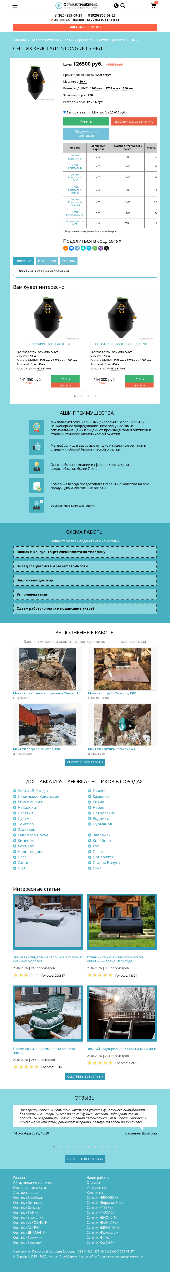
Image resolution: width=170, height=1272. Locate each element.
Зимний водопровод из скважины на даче (122, 1049)
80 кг (83, 82)
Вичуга (99, 790)
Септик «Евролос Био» (105, 1202)
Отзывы (93, 1183)
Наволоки (27, 807)
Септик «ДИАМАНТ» (29, 1232)
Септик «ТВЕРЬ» (100, 1207)
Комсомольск (30, 801)
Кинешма (26, 840)
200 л (91, 95)
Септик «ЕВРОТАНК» (103, 1227)
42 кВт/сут (94, 102)
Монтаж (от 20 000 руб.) (109, 113)
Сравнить (65, 385)
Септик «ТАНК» (25, 1212)
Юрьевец (26, 829)
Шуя (22, 868)
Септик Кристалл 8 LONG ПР (75, 202)
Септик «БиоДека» (28, 1197)
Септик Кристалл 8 (75, 166)
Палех (98, 851)
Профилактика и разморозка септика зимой (44, 1051)
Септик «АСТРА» (26, 1227)
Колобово (102, 840)
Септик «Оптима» (27, 1202)
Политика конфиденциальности (120, 1257)
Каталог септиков (44, 40)
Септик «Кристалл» (78, 40)
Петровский (104, 812)
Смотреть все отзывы (85, 1159)
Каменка (101, 796)
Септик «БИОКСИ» (102, 1217)
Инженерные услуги (29, 1187)
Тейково (26, 824)
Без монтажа (76, 113)
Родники (101, 818)
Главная (19, 40)
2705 (111, 89)
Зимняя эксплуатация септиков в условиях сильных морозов (48, 959)
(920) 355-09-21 (68, 15)
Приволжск (103, 857)
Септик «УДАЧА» (100, 1242)
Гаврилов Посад (33, 835)
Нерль (98, 807)
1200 (96, 89)
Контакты (95, 1192)
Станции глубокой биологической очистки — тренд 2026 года (115, 959)
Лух (96, 846)
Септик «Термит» (27, 1237)
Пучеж (23, 818)
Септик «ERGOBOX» (102, 1197)
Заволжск (101, 835)
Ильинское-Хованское (38, 796)
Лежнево (26, 846)
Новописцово (31, 851)
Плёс (22, 857)
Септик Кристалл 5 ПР (75, 213)
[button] (74, 396)
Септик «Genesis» (27, 1207)
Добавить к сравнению (134, 121)
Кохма (98, 801)
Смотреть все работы (85, 762)
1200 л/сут (103, 75)
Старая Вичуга (106, 862)
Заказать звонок (85, 27)
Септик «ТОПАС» (100, 1212)
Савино (25, 862)
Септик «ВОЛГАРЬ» (102, 1222)
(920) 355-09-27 (101, 15)
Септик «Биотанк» (28, 1217)
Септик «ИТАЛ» (99, 1237)
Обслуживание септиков (86, 133)
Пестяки (25, 812)
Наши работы (98, 1178)
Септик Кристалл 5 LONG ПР (75, 190)
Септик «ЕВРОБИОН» (30, 1222)
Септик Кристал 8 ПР (75, 223)
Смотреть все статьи (85, 1076)
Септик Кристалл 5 (75, 157)
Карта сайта (88, 1257)
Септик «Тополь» (27, 1242)
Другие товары (25, 1192)
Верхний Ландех (33, 790)
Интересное (97, 1187)
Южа (97, 868)
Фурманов (102, 824)
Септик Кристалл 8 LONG (75, 178)
